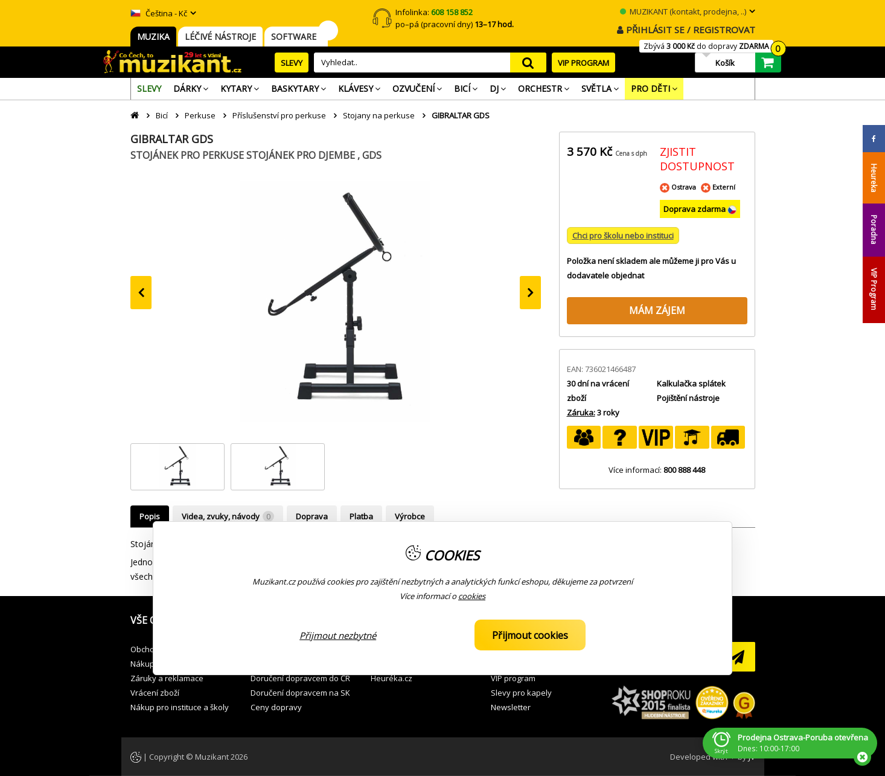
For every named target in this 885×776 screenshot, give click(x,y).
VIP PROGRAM (583, 62)
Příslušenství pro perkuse (279, 115)
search (528, 62)
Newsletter (511, 707)
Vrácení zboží (154, 692)
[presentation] (141, 292)
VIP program (513, 678)
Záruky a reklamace (166, 678)
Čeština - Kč (158, 13)
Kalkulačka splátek (691, 383)
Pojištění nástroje (688, 398)
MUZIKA (153, 36)
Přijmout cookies (530, 635)
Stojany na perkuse (379, 115)
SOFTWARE (296, 36)
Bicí (162, 115)
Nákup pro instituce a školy (179, 707)
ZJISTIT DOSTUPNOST (697, 158)
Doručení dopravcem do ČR (300, 678)
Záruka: (581, 412)
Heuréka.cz (391, 678)
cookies (471, 596)
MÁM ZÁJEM (657, 310)
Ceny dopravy (276, 707)
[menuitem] (149, 89)
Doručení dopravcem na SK (300, 692)
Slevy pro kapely (521, 692)
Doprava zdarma (695, 209)
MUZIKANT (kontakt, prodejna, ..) (683, 11)
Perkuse (200, 115)
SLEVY (291, 62)
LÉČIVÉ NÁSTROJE (220, 36)
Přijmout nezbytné (337, 635)
